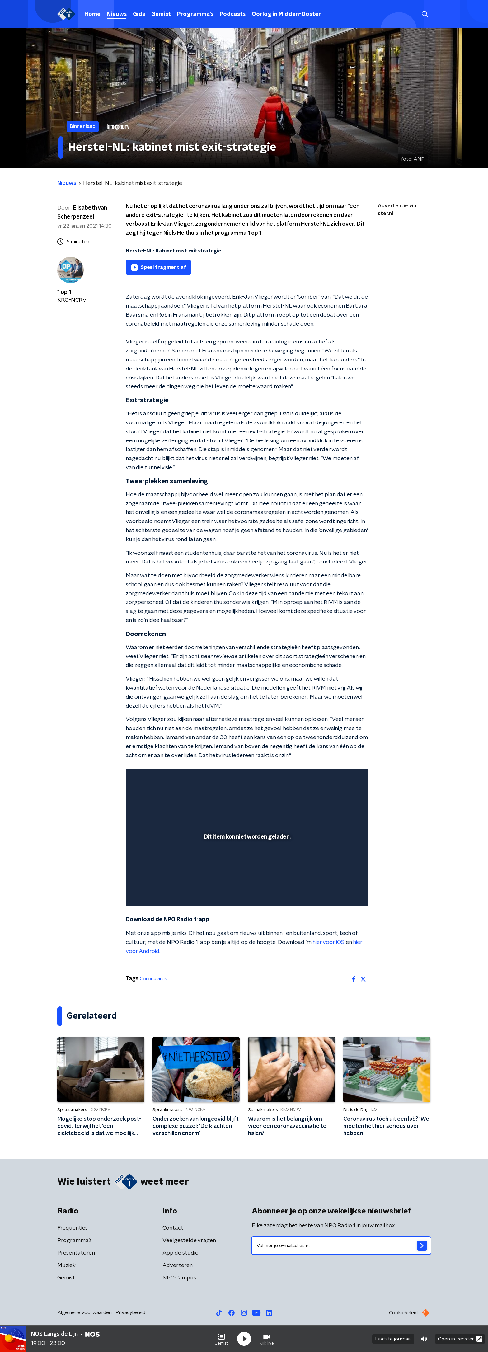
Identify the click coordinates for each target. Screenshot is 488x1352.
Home (92, 14)
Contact (172, 1228)
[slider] (246, 875)
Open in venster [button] (460, 1339)
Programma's (195, 14)
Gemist (161, 14)
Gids (139, 14)
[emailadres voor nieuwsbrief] (341, 1245)
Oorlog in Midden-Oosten (287, 14)
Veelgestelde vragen (189, 1240)
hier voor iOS (328, 942)
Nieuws (117, 14)
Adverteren (177, 1265)
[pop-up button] (340, 892)
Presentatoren (76, 1253)
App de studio (180, 1253)
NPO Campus (179, 1278)
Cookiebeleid (403, 1312)
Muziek (66, 1265)
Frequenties (72, 1228)
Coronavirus (153, 978)
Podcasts (233, 14)
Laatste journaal (393, 1338)
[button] (221, 1339)
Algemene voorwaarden (84, 1312)
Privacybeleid (130, 1312)
